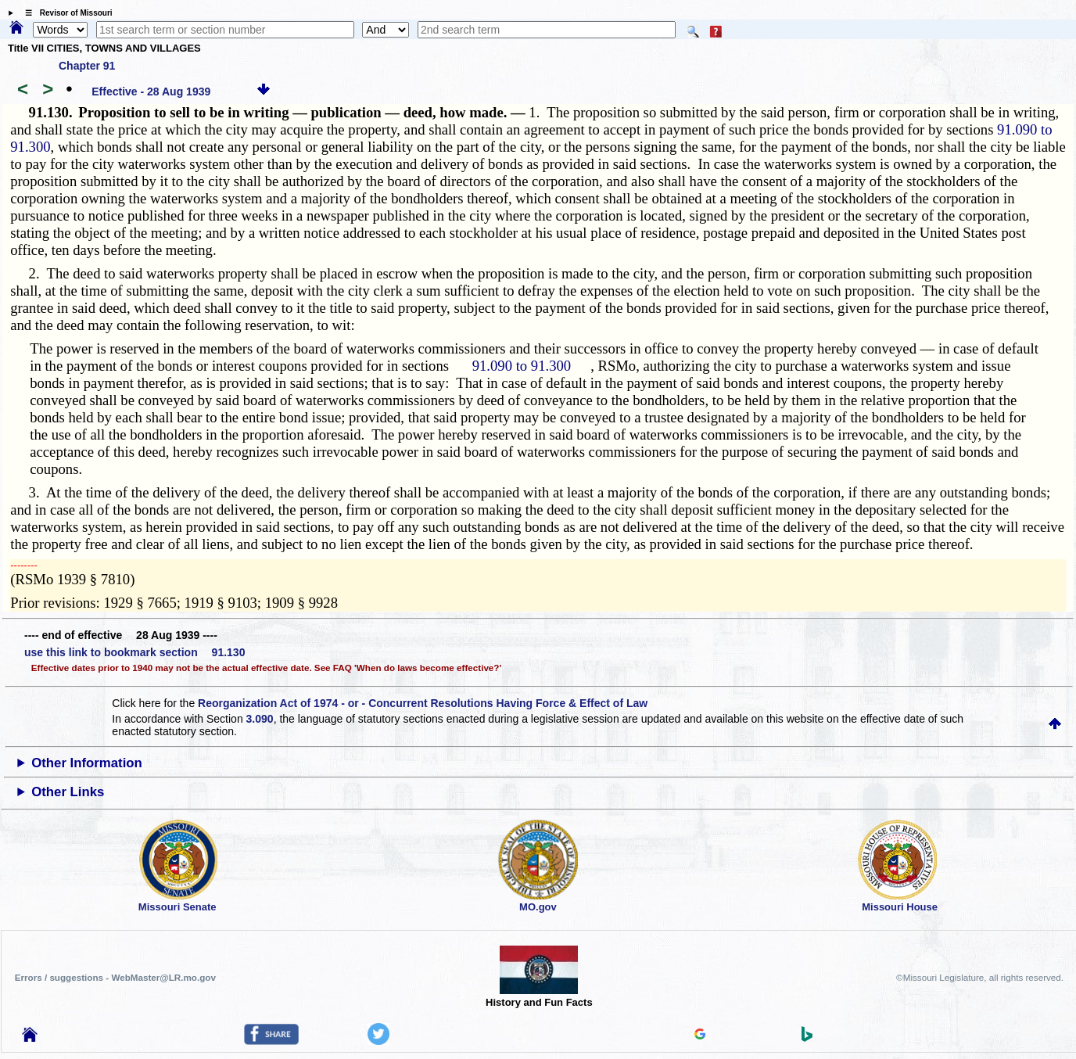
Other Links (67, 791)
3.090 (260, 719)
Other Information (86, 763)
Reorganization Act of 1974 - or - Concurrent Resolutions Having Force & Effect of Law (422, 703)
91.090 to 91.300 (521, 365)
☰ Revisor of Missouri (65, 13)
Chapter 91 (87, 65)
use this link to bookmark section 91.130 (134, 652)
